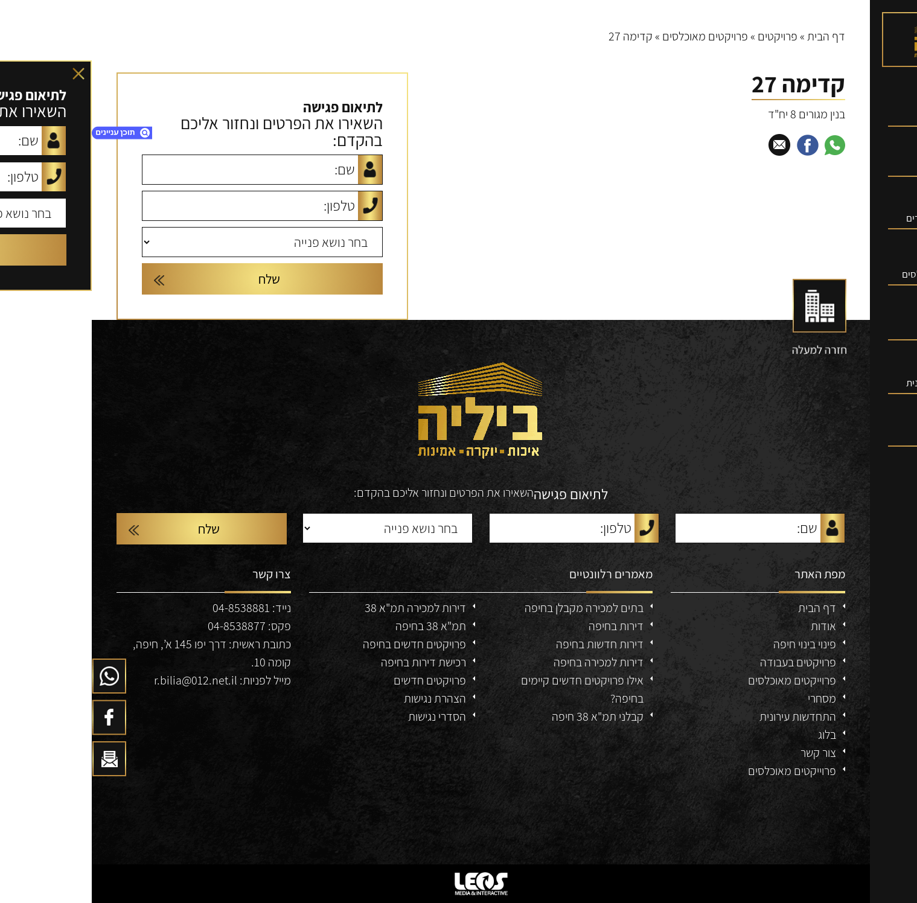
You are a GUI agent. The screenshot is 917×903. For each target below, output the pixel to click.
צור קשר (726, 753)
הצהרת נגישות (343, 698)
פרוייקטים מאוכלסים (700, 680)
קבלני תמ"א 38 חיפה (506, 716)
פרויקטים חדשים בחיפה (322, 644)
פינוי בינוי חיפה (713, 644)
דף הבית (734, 36)
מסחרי (730, 698)
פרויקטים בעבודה (706, 662)
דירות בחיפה (524, 626)
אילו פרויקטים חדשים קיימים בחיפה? (490, 689)
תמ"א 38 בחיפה (339, 626)
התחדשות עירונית (706, 716)
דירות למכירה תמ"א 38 (323, 608)
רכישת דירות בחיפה (331, 662)
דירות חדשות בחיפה (508, 644)
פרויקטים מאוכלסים (613, 36)
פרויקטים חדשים (338, 680)
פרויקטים (686, 36)
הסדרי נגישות (345, 716)
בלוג (735, 734)
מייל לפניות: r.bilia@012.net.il (130, 680)
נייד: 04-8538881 (160, 608)
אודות (731, 626)
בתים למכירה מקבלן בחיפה (492, 608)
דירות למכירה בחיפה (507, 662)
